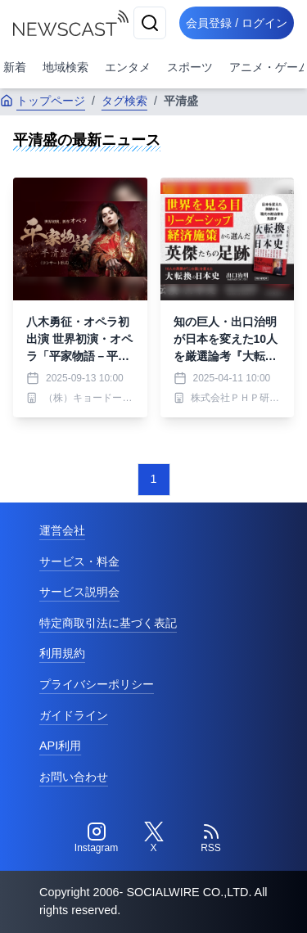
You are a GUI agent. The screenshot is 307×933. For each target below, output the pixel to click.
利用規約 (62, 653)
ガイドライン (73, 715)
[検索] (149, 23)
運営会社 (62, 530)
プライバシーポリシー (96, 684)
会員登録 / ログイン (236, 22)
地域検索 (65, 67)
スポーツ (190, 67)
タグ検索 (124, 100)
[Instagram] (96, 838)
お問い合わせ (73, 776)
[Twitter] (154, 838)
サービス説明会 (79, 591)
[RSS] (211, 838)
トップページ (42, 100)
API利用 (60, 745)
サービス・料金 (79, 561)
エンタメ (128, 67)
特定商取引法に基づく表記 (108, 622)
